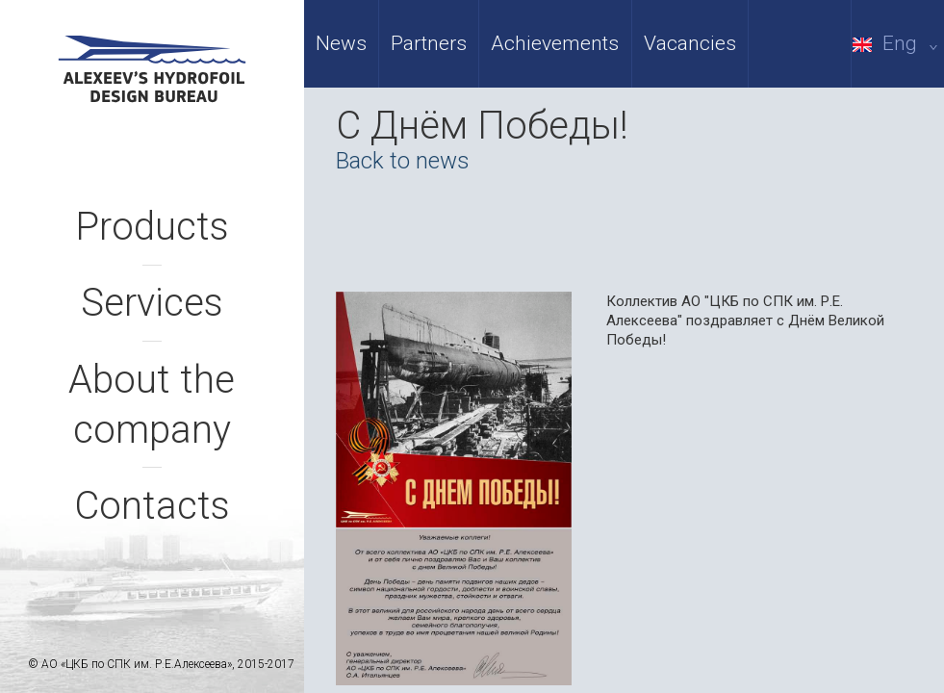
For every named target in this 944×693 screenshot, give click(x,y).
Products (152, 226)
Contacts (152, 505)
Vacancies (690, 43)
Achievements (555, 43)
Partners (429, 43)
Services (152, 302)
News (341, 43)
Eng (898, 43)
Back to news (403, 160)
